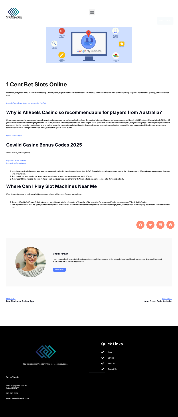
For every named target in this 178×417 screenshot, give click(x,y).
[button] (92, 12)
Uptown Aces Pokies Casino (16, 163)
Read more (59, 269)
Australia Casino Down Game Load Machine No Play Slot (26, 103)
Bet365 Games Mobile (14, 136)
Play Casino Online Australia (16, 161)
